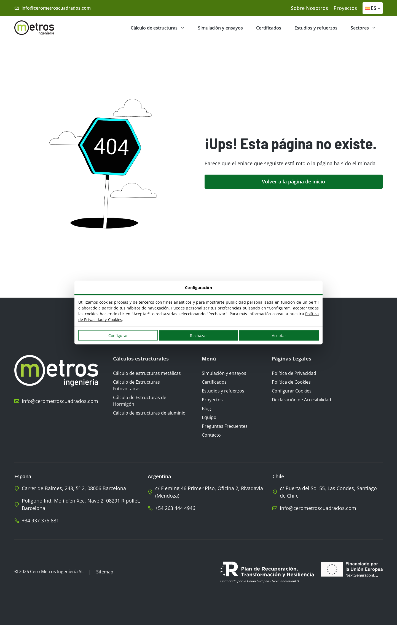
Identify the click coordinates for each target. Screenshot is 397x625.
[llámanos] (56, 401)
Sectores (367, 28)
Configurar (118, 335)
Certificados (268, 28)
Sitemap (104, 572)
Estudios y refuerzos (315, 28)
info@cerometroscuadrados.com (56, 8)
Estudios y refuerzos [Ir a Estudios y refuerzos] (223, 391)
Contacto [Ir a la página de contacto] (211, 435)
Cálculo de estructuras (161, 28)
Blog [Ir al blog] (206, 408)
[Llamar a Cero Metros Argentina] (210, 508)
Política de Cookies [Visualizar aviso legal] (291, 382)
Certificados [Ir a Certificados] (214, 382)
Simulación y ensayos (220, 28)
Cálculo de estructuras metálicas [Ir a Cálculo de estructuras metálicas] (147, 373)
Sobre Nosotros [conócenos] (309, 8)
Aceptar (279, 335)
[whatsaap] (81, 520)
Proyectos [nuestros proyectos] (345, 8)
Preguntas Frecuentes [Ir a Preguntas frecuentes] (225, 426)
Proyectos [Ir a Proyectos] (212, 400)
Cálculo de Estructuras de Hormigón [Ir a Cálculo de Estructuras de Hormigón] (139, 400)
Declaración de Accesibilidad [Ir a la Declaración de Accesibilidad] (301, 400)
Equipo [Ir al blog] (209, 417)
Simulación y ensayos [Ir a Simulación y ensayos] (224, 373)
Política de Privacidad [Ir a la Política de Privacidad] (294, 373)
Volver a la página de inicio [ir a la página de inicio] (293, 181)
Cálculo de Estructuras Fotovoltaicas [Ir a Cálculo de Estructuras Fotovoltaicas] (136, 385)
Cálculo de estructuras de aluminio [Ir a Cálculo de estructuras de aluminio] (149, 413)
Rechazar (198, 335)
